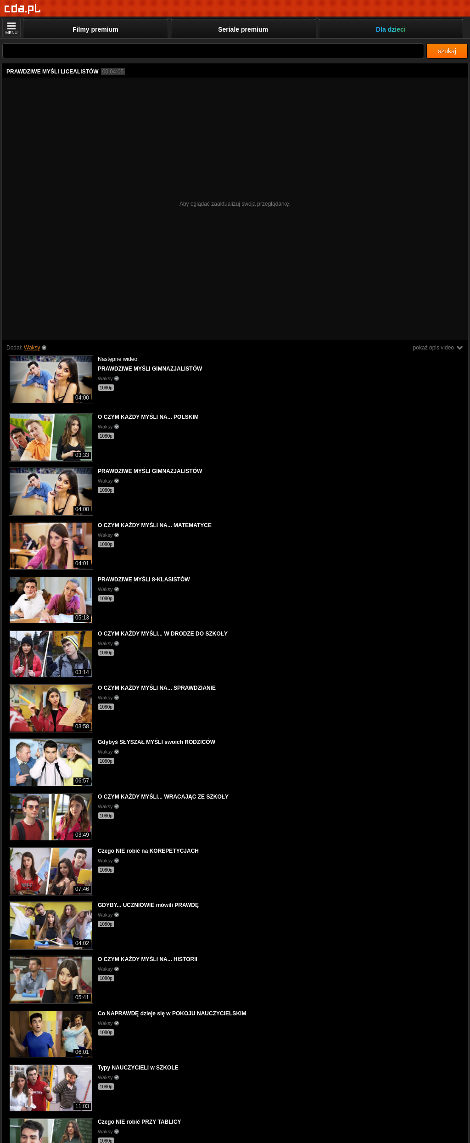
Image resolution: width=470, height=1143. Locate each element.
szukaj (447, 51)
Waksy (32, 347)
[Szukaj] (213, 50)
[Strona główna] (23, 9)
